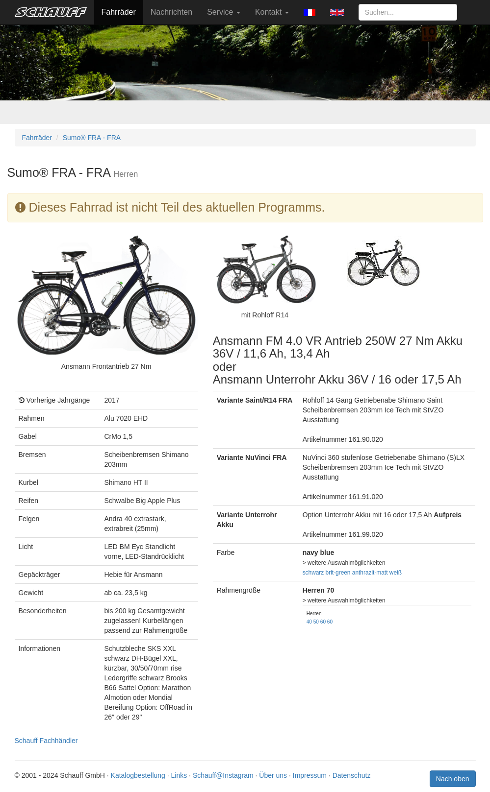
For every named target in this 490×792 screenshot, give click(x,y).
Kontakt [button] (272, 12)
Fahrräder (119, 12)
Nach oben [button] (452, 779)
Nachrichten (171, 12)
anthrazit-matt (370, 572)
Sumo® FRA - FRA (92, 138)
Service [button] (223, 12)
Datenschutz (352, 775)
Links (179, 775)
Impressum (310, 775)
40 (309, 621)
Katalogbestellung (138, 775)
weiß (395, 572)
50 (316, 621)
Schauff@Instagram (223, 775)
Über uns (273, 775)
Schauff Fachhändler (46, 740)
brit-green (338, 572)
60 (323, 621)
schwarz (313, 572)
